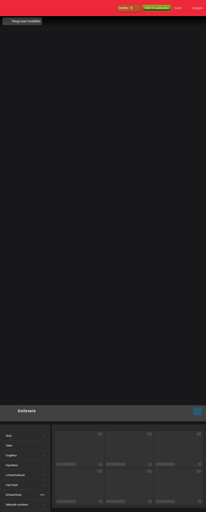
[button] (181, 8)
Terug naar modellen (22, 21)
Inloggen (197, 8)
